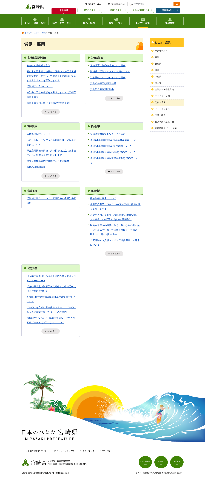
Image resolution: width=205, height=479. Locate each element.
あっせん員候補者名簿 (38, 65)
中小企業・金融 (162, 96)
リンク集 (106, 449)
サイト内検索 (132, 3)
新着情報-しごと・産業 (166, 128)
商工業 (158, 83)
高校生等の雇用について (103, 197)
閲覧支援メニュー (95, 4)
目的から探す (89, 10)
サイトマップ (88, 449)
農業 (157, 57)
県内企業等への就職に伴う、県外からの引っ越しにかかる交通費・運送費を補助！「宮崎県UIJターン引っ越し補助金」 (115, 229)
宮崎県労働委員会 (36, 57)
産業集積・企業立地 (164, 89)
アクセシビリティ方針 (64, 449)
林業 (157, 70)
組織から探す (115, 10)
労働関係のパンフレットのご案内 (108, 77)
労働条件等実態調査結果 (103, 83)
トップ (28, 33)
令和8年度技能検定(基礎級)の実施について (112, 151)
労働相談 (32, 190)
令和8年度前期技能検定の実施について (111, 145)
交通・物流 (160, 115)
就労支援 (32, 267)
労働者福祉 (97, 57)
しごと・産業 (39, 33)
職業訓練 (32, 126)
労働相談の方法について (40, 86)
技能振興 (95, 126)
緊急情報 (63, 10)
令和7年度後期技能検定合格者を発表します (113, 139)
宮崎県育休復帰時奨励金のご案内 (108, 65)
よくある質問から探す (142, 10)
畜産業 (158, 64)
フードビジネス (162, 109)
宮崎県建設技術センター (40, 134)
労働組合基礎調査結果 (102, 89)
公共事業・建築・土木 (165, 122)
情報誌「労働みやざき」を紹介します (110, 71)
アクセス (161, 460)
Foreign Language (118, 4)
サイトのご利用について (35, 449)
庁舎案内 (177, 460)
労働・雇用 (160, 102)
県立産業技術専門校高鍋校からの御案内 (48, 160)
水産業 (158, 76)
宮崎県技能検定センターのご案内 (108, 134)
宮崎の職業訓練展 (36, 166)
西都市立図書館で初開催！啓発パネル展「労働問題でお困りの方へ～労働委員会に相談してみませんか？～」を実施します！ (51, 76)
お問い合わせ (145, 460)
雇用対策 (95, 190)
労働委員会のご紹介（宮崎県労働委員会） (49, 103)
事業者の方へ (167, 10)
